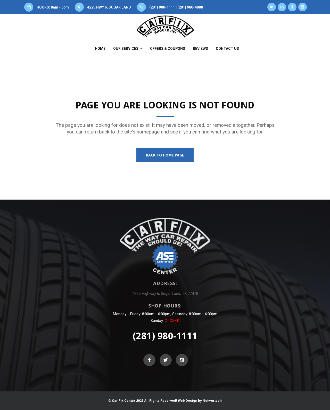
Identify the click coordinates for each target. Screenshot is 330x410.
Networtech (212, 400)
